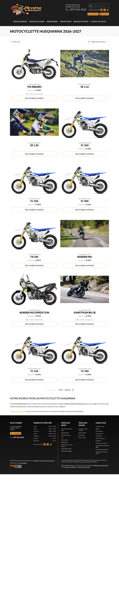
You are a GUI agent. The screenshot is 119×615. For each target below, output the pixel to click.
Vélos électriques (66, 435)
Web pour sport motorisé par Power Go (44, 460)
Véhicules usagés (36, 21)
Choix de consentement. (83, 467)
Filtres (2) (15, 42)
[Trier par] (98, 42)
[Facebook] (101, 10)
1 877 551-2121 (75, 9)
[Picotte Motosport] (35, 9)
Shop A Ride (23, 463)
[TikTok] (108, 10)
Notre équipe (99, 431)
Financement (52, 21)
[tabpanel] (45, 434)
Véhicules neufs (20, 21)
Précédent (51, 390)
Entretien (98, 440)
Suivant (69, 390)
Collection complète (66, 451)
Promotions (65, 21)
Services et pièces (80, 21)
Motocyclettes (65, 433)
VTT (62, 437)
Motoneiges (64, 442)
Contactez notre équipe (18, 411)
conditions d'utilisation (70, 467)
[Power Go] (32, 466)
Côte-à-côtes (64, 440)
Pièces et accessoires (101, 443)
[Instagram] (104, 10)
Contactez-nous (98, 21)
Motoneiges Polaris (66, 448)
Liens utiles (101, 423)
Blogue (98, 429)
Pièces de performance (102, 449)
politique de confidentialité (101, 465)
